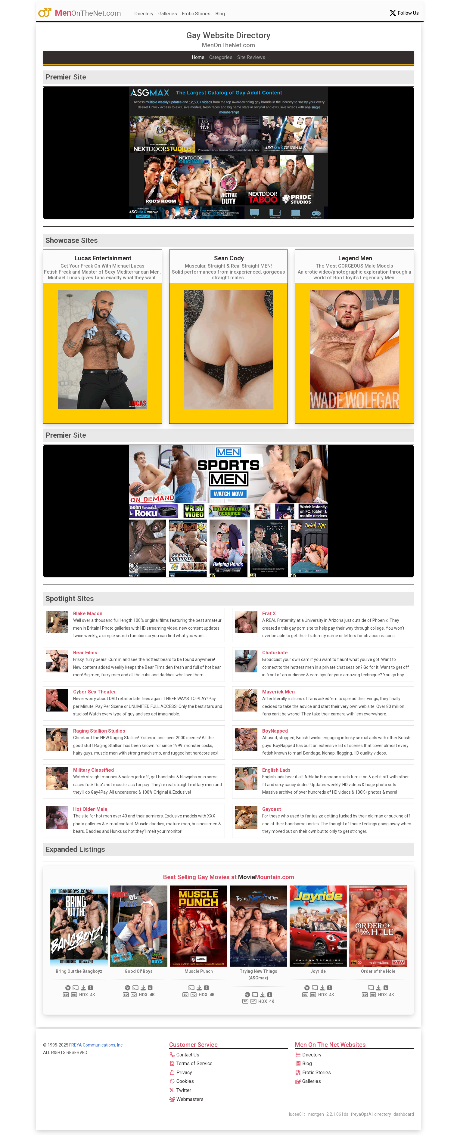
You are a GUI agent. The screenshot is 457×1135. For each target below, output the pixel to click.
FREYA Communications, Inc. (96, 1045)
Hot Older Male (90, 809)
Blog (220, 14)
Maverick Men (278, 692)
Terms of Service (191, 1063)
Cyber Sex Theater (94, 692)
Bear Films (85, 653)
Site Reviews (251, 57)
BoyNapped (275, 731)
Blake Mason (87, 613)
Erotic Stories (196, 14)
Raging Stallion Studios (99, 731)
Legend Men (355, 258)
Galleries (167, 14)
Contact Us (184, 1055)
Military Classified (93, 770)
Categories (220, 57)
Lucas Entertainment (103, 258)
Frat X (269, 613)
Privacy (180, 1072)
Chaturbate (275, 653)
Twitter (180, 1090)
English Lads (276, 770)
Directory (144, 14)
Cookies (181, 1081)
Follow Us (404, 13)
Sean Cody (229, 258)
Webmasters (186, 1099)
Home (198, 57)
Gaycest (271, 809)
